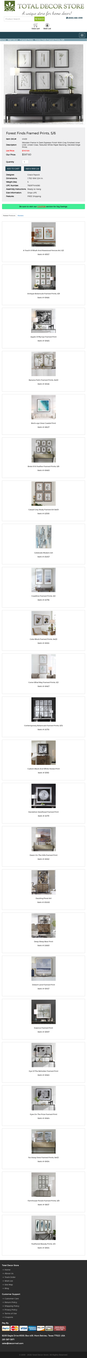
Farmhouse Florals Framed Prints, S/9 (43, 1201)
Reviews (20, 215)
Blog (7, 1288)
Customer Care (12, 1298)
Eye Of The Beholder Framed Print (43, 1071)
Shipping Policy (12, 1306)
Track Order (10, 1277)
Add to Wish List (32, 169)
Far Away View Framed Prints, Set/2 (43, 1157)
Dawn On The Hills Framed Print (43, 855)
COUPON (41, 206)
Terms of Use (11, 1313)
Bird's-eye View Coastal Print (43, 423)
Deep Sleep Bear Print (43, 941)
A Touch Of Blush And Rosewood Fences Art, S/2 (43, 250)
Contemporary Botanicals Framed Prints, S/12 (43, 725)
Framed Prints (26, 40)
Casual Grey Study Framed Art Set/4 (43, 509)
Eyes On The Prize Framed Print (43, 1114)
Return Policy (11, 1302)
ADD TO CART (13, 169)
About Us (9, 1273)
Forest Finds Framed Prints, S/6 (49, 40)
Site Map (9, 1284)
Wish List (9, 1281)
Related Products (9, 215)
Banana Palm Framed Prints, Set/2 (43, 380)
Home (3, 40)
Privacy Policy (11, 1310)
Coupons (9, 1317)
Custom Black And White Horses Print (43, 769)
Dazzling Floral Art (43, 898)
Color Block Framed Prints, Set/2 (43, 639)
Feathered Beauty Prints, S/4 (43, 1244)
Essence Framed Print (43, 1028)
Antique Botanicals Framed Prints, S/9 (43, 294)
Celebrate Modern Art (43, 553)
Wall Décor (13, 40)
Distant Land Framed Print (43, 985)
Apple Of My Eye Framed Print (43, 337)
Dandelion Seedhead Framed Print (43, 812)
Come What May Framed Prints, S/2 (43, 682)
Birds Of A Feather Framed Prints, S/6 (43, 466)
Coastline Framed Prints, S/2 (43, 596)
